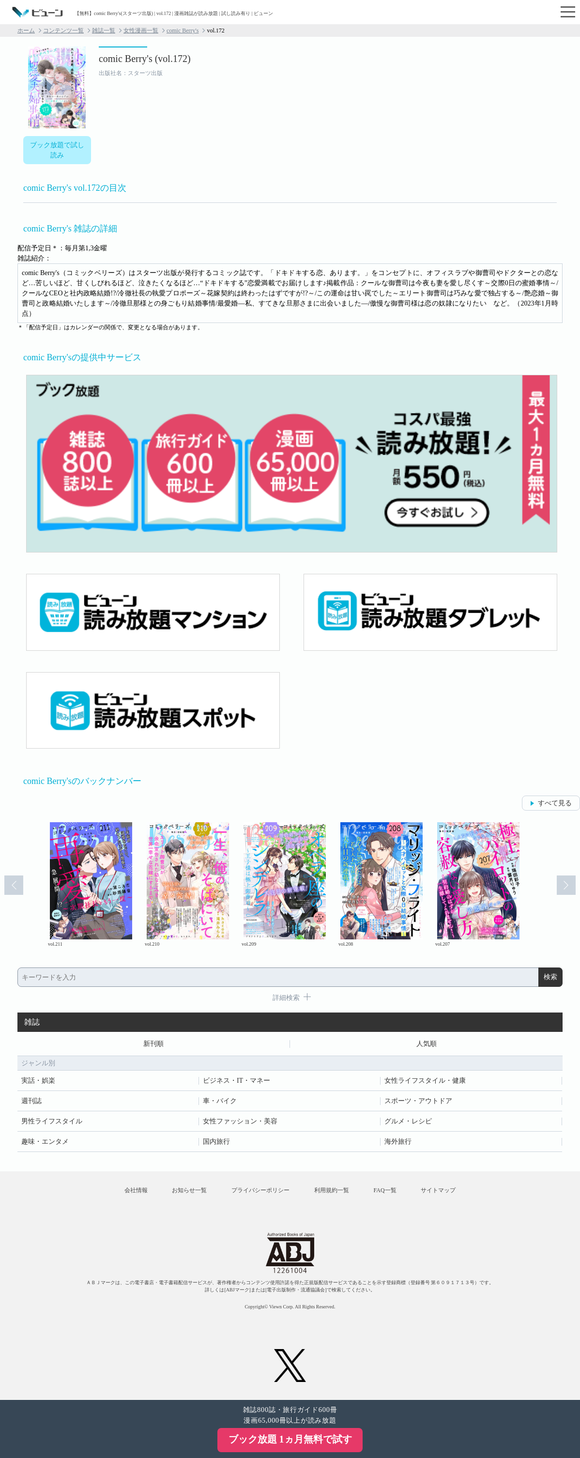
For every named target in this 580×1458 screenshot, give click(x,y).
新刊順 (153, 1043)
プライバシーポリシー (260, 1190)
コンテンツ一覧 (63, 30)
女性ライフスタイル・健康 (425, 1080)
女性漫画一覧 (140, 30)
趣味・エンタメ (45, 1141)
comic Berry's (182, 30)
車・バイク (220, 1101)
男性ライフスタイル (51, 1121)
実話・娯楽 (38, 1080)
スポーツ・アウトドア (418, 1101)
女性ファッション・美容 (240, 1121)
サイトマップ (439, 1190)
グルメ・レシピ (408, 1121)
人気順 (426, 1043)
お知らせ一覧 (188, 1190)
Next (566, 885)
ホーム (26, 30)
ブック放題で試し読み (57, 150)
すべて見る (555, 803)
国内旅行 (216, 1141)
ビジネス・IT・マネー (236, 1080)
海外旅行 (398, 1141)
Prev (13, 885)
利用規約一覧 (331, 1190)
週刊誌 (31, 1101)
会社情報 (135, 1190)
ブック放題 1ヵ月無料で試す (290, 1439)
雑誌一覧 (103, 30)
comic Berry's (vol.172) (145, 58)
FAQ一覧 (385, 1190)
